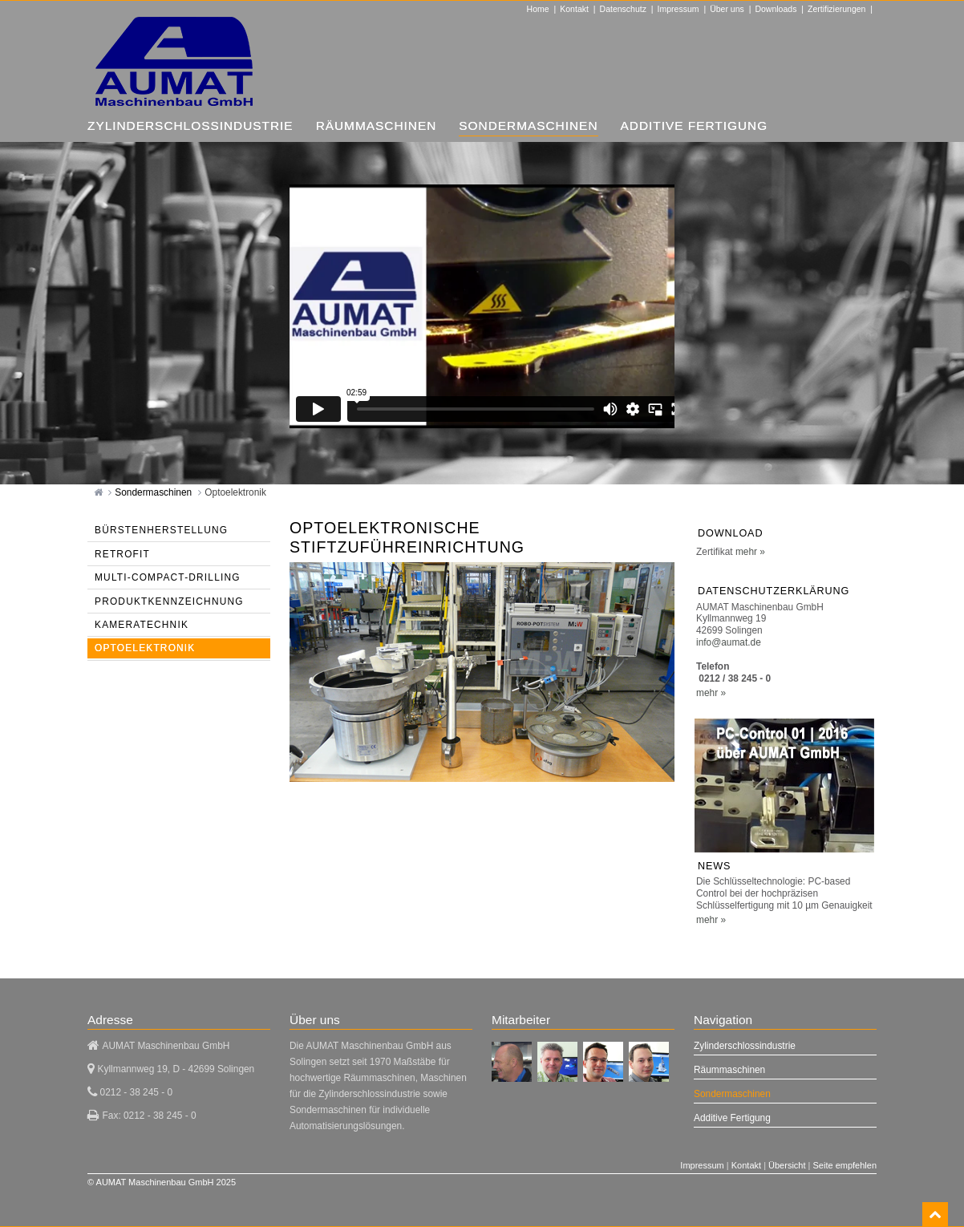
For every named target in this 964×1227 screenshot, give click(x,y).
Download (730, 533)
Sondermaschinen (154, 492)
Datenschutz (623, 9)
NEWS (714, 866)
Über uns (727, 9)
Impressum (678, 9)
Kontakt (574, 9)
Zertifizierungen (836, 9)
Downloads (775, 9)
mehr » (750, 551)
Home (538, 9)
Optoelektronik (235, 492)
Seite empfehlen (845, 1165)
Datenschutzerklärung (773, 591)
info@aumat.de (728, 642)
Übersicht (786, 1165)
